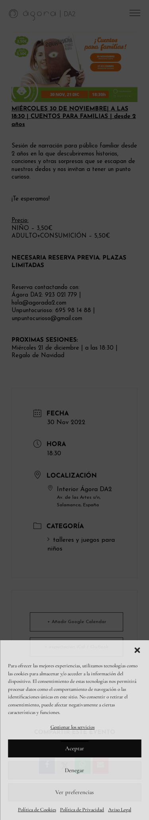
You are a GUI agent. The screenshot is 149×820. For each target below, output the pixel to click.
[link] (42, 14)
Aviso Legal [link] (119, 809)
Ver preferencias (74, 792)
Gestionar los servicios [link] (72, 727)
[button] (137, 650)
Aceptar (74, 748)
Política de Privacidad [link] (82, 809)
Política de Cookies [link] (37, 809)
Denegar (74, 770)
